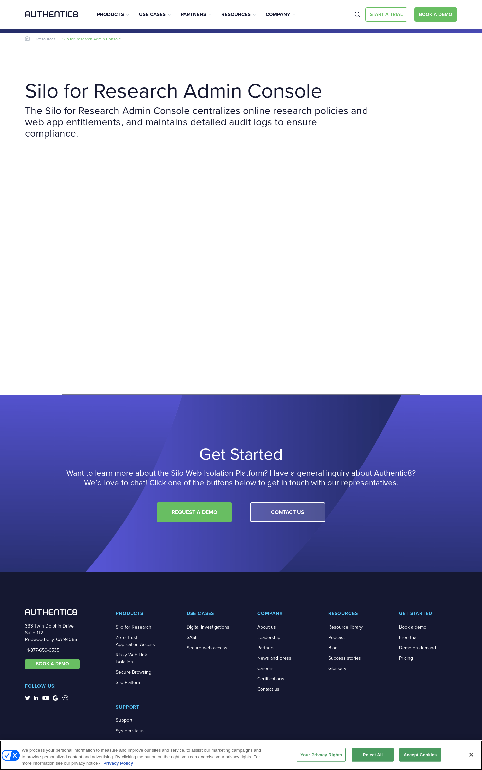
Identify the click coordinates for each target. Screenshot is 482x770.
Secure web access (207, 647)
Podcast (336, 637)
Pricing (406, 658)
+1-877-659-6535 (42, 650)
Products (110, 14)
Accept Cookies (420, 754)
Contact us (268, 689)
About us (266, 627)
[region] (241, 755)
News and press (274, 658)
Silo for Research (133, 627)
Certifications (270, 678)
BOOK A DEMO (52, 663)
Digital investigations (208, 627)
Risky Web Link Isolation (131, 658)
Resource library (345, 627)
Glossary (337, 668)
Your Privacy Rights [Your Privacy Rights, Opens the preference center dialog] (321, 754)
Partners (193, 14)
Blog (333, 647)
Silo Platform (128, 682)
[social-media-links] (27, 697)
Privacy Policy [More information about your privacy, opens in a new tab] (118, 763)
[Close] (471, 754)
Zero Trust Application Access (135, 641)
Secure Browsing (133, 672)
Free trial (408, 637)
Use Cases (152, 14)
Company (278, 14)
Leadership (268, 637)
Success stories (344, 658)
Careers (265, 668)
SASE (192, 637)
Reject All (373, 754)
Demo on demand (417, 647)
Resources (236, 14)
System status (130, 730)
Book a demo (412, 627)
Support (124, 720)
